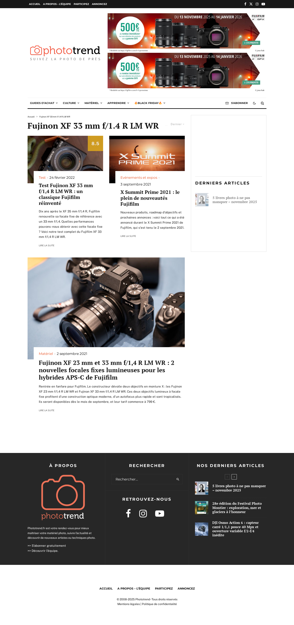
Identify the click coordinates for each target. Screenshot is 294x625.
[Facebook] (245, 4)
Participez (81, 4)
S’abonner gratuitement (49, 545)
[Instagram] (257, 4)
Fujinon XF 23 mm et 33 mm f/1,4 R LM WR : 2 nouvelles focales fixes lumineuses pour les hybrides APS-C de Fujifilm (106, 370)
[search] (178, 479)
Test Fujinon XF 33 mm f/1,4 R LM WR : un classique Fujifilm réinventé (66, 194)
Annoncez (99, 4)
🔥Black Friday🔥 (148, 103)
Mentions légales (128, 604)
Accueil (34, 4)
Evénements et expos (138, 178)
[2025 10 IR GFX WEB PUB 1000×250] (187, 16)
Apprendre (116, 103)
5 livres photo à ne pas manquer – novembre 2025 (235, 198)
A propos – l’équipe (57, 4)
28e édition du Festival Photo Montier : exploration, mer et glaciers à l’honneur (237, 218)
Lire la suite (46, 245)
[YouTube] (263, 4)
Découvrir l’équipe (45, 550)
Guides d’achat (42, 103)
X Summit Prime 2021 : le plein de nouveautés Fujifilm (150, 198)
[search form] (142, 479)
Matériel (92, 103)
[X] (251, 4)
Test (42, 178)
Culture (69, 103)
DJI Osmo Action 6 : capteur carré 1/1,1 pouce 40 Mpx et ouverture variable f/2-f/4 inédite (236, 239)
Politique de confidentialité (159, 604)
